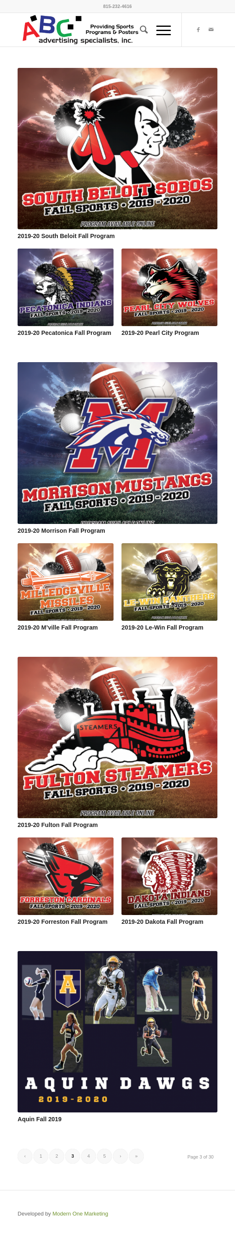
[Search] (140, 30)
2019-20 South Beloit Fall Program (66, 236)
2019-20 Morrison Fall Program (61, 530)
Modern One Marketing (80, 1214)
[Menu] (159, 30)
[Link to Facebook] (198, 29)
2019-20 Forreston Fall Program (63, 921)
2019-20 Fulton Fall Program (58, 825)
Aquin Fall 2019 (40, 1119)
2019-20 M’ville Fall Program (58, 627)
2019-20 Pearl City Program (160, 332)
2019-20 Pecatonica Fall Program (64, 332)
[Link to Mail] (211, 29)
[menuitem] (140, 30)
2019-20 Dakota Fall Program (162, 921)
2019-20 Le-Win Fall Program (162, 627)
